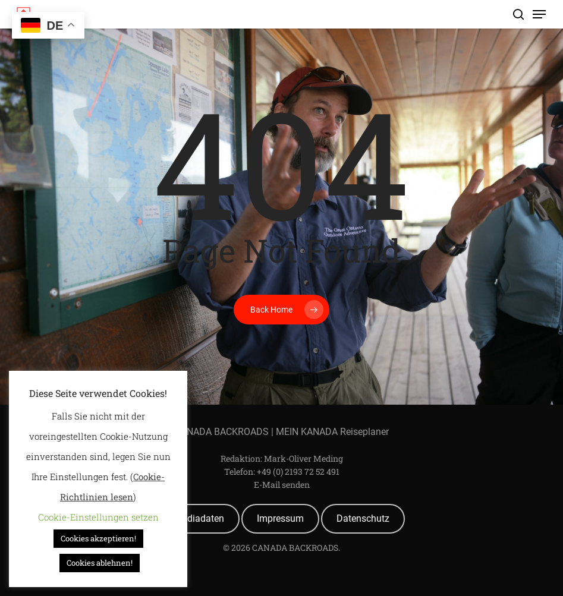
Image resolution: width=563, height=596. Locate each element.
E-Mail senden (282, 484)
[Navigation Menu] (539, 14)
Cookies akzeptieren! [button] (98, 538)
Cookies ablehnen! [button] (100, 562)
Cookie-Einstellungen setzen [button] (98, 517)
